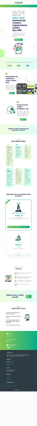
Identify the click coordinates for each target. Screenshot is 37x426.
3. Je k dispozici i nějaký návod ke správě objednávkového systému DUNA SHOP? (13, 321)
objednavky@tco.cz (10, 362)
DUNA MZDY (8, 377)
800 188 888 (9, 340)
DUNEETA (8, 380)
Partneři (8, 384)
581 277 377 (11, 364)
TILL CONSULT (21, 390)
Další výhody (23, 119)
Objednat (18, 227)
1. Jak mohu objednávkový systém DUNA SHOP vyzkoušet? (13, 313)
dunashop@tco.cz (9, 365)
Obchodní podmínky (9, 385)
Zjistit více (12, 93)
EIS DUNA (8, 376)
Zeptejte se (28, 297)
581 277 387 (12, 361)
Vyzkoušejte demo (18, 39)
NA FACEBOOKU (11, 346)
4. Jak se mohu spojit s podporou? (13, 325)
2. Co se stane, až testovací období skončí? (13, 317)
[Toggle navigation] (2, 6)
